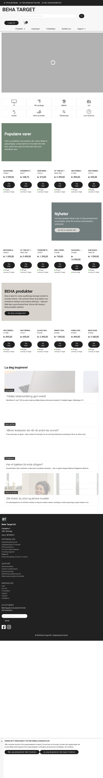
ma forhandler (19, 576)
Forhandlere (50, 29)
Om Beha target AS (8, 552)
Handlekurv (5, 598)
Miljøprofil (5, 554)
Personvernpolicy (8, 547)
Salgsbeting (6, 544)
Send (7, 621)
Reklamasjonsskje (8, 576)
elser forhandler (15, 544)
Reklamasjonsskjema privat (11, 574)
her (79, 744)
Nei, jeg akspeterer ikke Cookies (22, 752)
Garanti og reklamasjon (10, 569)
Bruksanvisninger (8, 571)
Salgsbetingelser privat (9, 542)
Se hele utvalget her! (17, 313)
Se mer (9, 185)
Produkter (19, 29)
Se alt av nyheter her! (67, 230)
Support (80, 29)
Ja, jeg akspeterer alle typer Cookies (59, 752)
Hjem (3, 586)
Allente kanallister (7, 566)
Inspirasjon (35, 29)
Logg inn (11, 23)
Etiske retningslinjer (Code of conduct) (15, 557)
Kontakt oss (66, 29)
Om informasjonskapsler (10, 549)
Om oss (4, 588)
